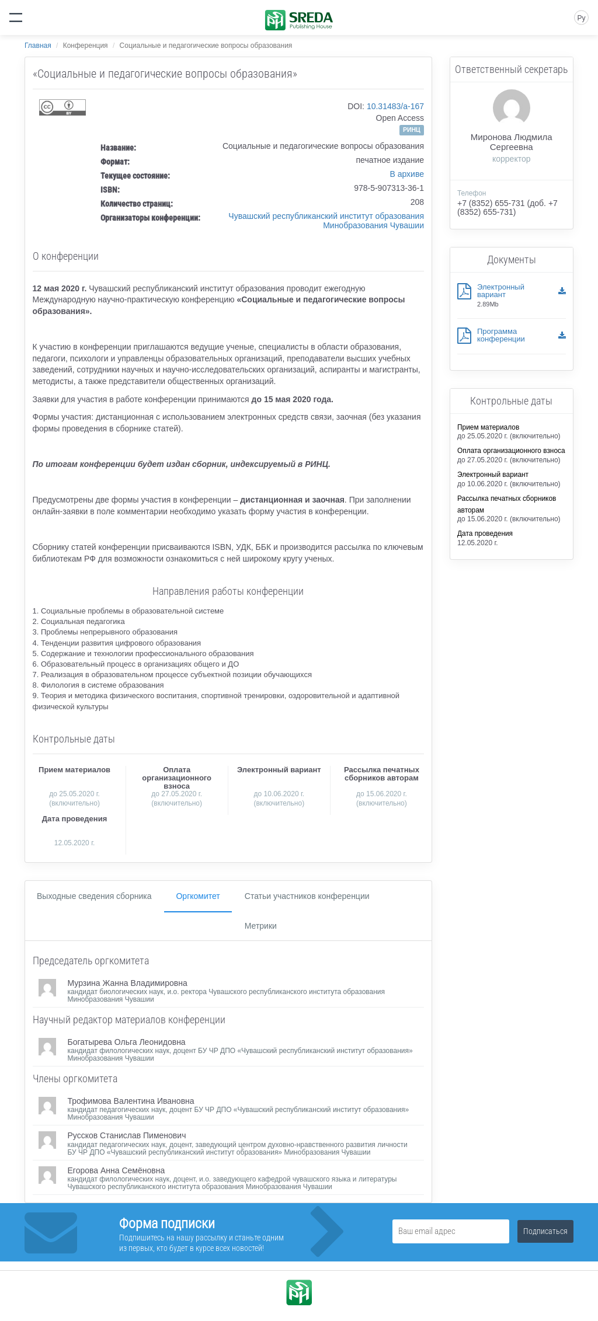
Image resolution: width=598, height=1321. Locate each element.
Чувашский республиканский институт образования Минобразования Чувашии (326, 220)
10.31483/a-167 (395, 106)
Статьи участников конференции (307, 896)
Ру (581, 18)
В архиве (407, 174)
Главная (38, 45)
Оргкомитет (198, 896)
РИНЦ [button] (411, 129)
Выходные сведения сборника (94, 896)
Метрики (261, 925)
